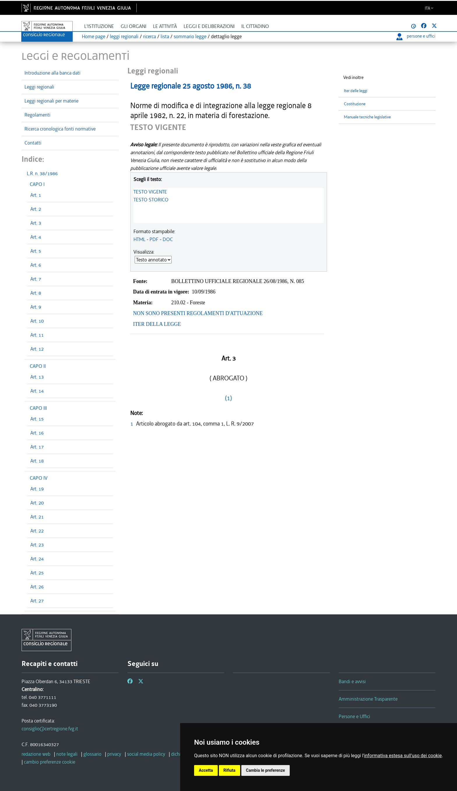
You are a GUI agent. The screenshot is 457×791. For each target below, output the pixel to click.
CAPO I (37, 184)
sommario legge (190, 36)
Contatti (32, 143)
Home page (93, 36)
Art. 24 (37, 559)
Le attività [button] (165, 26)
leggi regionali (124, 36)
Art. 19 (37, 489)
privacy (114, 754)
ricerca (149, 36)
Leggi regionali (39, 87)
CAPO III (38, 408)
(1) (228, 398)
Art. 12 (37, 349)
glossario (92, 754)
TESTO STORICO (150, 199)
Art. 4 (35, 237)
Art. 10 (37, 321)
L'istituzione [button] (99, 26)
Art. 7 (35, 279)
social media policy (146, 754)
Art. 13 (37, 377)
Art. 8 (35, 293)
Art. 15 (37, 419)
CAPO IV (39, 478)
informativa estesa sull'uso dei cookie (403, 755)
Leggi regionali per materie (51, 101)
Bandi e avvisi (352, 681)
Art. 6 (35, 265)
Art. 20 (37, 503)
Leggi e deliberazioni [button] (209, 26)
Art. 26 (37, 586)
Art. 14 (37, 391)
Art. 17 (37, 447)
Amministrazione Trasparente (368, 699)
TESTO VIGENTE (150, 192)
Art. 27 (37, 600)
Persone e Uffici (354, 716)
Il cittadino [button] (255, 26)
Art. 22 (37, 531)
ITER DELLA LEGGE (157, 324)
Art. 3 (35, 223)
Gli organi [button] (133, 26)
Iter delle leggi (355, 91)
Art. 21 (37, 517)
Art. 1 (35, 195)
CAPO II (38, 366)
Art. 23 (37, 545)
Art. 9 (35, 307)
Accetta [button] (206, 770)
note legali (67, 754)
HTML (139, 239)
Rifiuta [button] (229, 770)
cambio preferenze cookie (49, 762)
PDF (154, 239)
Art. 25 (37, 572)
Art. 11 (37, 335)
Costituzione (354, 104)
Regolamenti (37, 115)
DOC (168, 239)
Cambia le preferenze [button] (265, 770)
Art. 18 (37, 461)
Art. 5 (35, 251)
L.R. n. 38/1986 (42, 173)
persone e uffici (415, 36)
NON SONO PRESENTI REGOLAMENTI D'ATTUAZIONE (198, 313)
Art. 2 (35, 209)
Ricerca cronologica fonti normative (60, 129)
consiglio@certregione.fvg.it (50, 728)
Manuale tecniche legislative (367, 117)
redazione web (36, 754)
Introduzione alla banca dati (52, 73)
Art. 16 (37, 433)
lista (165, 36)
